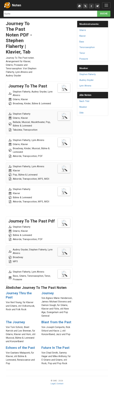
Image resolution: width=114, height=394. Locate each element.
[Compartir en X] (85, 6)
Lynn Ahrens (85, 85)
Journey (48, 293)
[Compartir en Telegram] (97, 6)
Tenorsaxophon (87, 47)
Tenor (82, 53)
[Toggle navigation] (106, 5)
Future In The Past (56, 348)
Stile (81, 112)
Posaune (83, 58)
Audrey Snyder (86, 80)
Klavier (82, 36)
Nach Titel (84, 101)
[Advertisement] (57, 35)
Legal (52, 383)
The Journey (16, 322)
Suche (104, 13)
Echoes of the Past (21, 348)
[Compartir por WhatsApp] (79, 6)
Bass (81, 41)
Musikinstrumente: (90, 24)
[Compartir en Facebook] (91, 6)
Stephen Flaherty (87, 74)
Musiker (84, 68)
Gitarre (82, 30)
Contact (60, 383)
